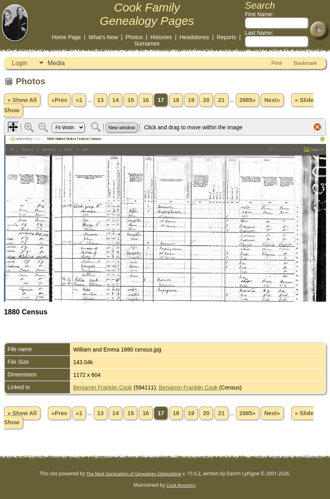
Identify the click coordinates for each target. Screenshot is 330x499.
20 (206, 100)
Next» (272, 100)
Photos (134, 37)
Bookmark (305, 63)
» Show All (22, 100)
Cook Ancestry (180, 485)
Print (276, 63)
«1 (79, 100)
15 (130, 100)
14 (115, 100)
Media (56, 63)
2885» (247, 100)
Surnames (146, 43)
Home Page (66, 37)
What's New (103, 37)
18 (176, 100)
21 (221, 100)
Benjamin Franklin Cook (102, 387)
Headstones (194, 37)
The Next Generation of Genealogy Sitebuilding (133, 473)
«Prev (59, 100)
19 (191, 100)
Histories (161, 37)
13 (100, 100)
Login (19, 63)
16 (145, 100)
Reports (226, 37)
